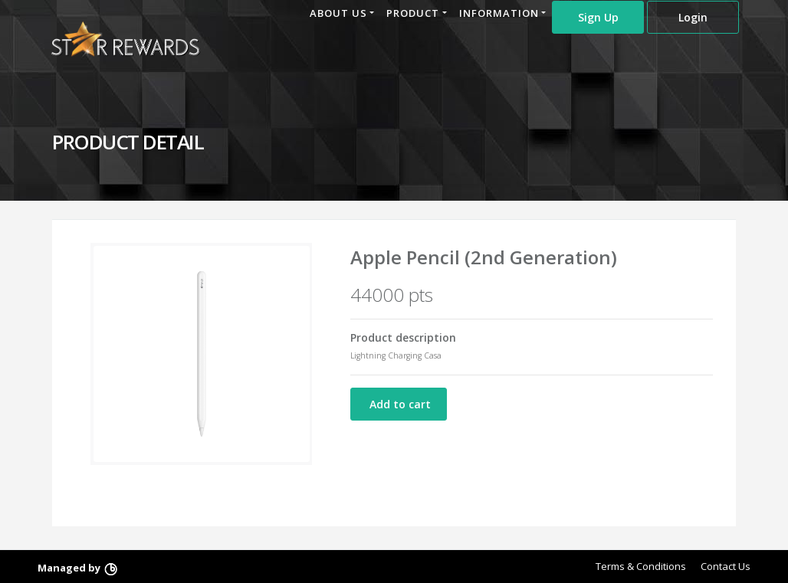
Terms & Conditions (641, 566)
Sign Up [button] (598, 17)
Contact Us (725, 566)
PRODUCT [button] (412, 13)
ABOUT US (338, 13)
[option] (201, 354)
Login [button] (693, 17)
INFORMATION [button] (499, 13)
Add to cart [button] (398, 404)
